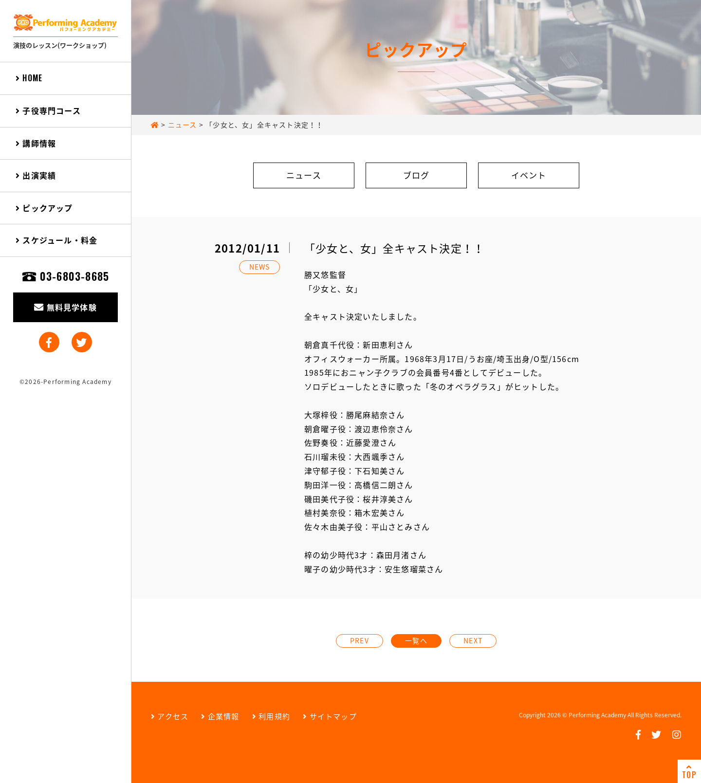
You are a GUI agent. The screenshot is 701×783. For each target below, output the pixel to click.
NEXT (472, 640)
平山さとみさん (400, 526)
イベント (529, 175)
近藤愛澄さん (371, 442)
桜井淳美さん (388, 499)
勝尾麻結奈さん (375, 414)
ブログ (416, 175)
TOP (689, 772)
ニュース (303, 175)
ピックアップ (44, 208)
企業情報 (220, 716)
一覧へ (416, 640)
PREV (359, 640)
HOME (29, 78)
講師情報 (36, 143)
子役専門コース (48, 110)
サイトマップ (330, 716)
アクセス (169, 716)
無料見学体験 (65, 307)
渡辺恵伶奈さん (383, 429)
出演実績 (36, 175)
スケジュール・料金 (56, 240)
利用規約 (271, 716)
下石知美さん (379, 470)
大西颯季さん (379, 456)
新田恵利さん (388, 344)
